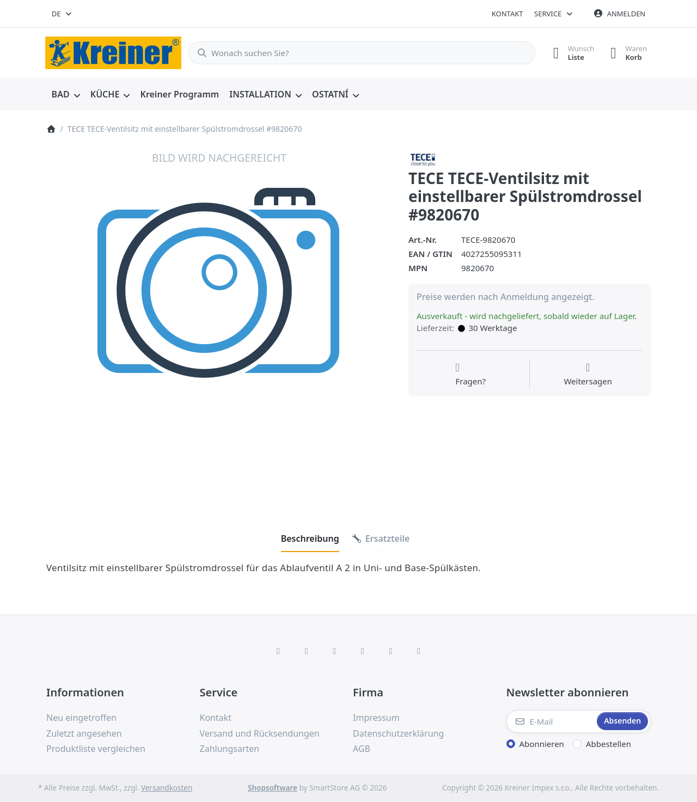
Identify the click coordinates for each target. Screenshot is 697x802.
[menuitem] (65, 94)
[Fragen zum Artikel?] (470, 374)
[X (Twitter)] (307, 651)
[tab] (310, 538)
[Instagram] (334, 651)
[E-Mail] (550, 721)
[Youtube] (391, 651)
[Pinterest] (419, 651)
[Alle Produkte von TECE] (423, 158)
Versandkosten (166, 788)
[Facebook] (278, 651)
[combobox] (62, 13)
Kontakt (507, 14)
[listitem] (219, 324)
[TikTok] (363, 651)
